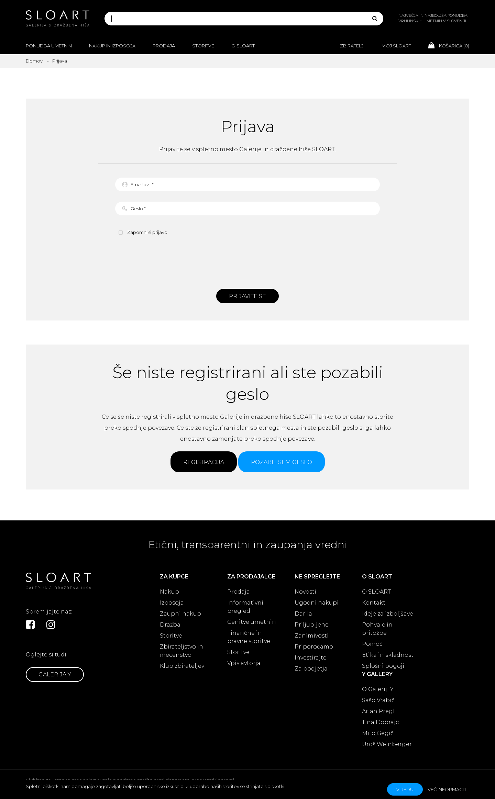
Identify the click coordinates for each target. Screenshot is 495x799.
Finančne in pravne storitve (248, 637)
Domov (34, 61)
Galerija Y (54, 674)
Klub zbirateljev (182, 666)
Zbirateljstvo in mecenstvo (181, 650)
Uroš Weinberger (387, 744)
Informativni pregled (245, 606)
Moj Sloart (396, 45)
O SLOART (376, 591)
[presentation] (247, 261)
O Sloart (243, 45)
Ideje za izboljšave (387, 613)
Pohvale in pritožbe (377, 628)
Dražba (170, 624)
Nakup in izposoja (112, 45)
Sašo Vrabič (378, 700)
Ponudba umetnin (49, 45)
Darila (303, 613)
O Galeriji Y (378, 689)
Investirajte (311, 657)
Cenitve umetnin (251, 622)
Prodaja (164, 45)
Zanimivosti (312, 635)
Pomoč (372, 644)
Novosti (305, 591)
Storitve (203, 45)
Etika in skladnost (388, 655)
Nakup (169, 591)
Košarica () (448, 45)
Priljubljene (312, 624)
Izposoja (172, 602)
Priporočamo (314, 646)
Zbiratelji (352, 45)
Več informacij (447, 789)
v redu (405, 789)
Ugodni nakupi (317, 602)
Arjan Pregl (378, 711)
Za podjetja (311, 668)
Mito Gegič (378, 733)
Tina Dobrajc (380, 722)
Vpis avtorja (244, 663)
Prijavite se (247, 296)
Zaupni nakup (180, 613)
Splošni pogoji (383, 666)
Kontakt (373, 602)
